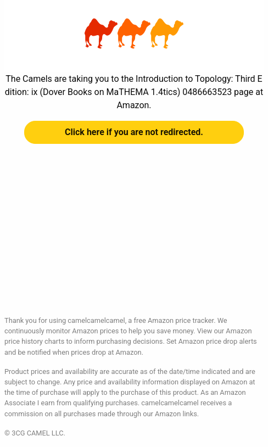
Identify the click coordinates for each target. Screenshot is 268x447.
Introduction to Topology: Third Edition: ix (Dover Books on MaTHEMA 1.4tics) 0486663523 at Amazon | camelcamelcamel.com (134, 33)
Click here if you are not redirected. (134, 132)
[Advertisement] (134, 238)
